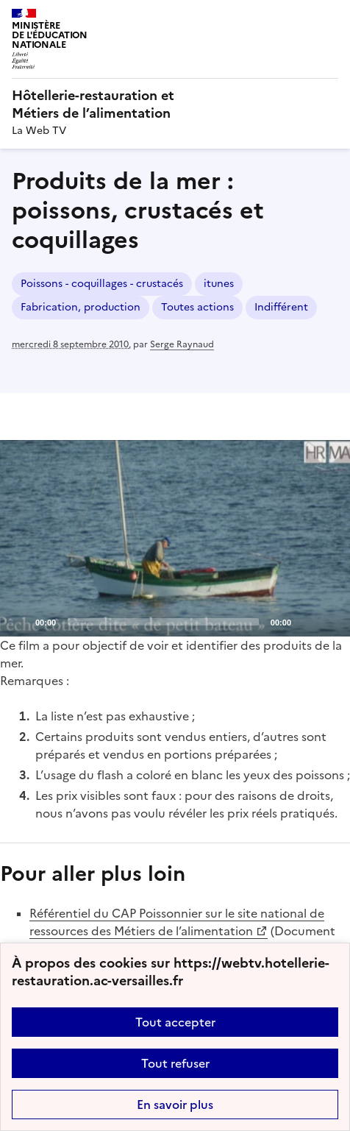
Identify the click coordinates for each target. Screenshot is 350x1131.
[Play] (175, 537)
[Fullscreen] (330, 621)
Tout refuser (175, 1063)
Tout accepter (175, 1022)
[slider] (163, 621)
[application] (175, 538)
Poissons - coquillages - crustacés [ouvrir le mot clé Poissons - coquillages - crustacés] (102, 283)
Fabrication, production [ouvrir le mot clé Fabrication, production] (80, 307)
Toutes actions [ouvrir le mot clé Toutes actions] (197, 307)
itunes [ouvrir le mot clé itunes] (219, 283)
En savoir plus (175, 1104)
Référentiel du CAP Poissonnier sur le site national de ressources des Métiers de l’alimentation (176, 922)
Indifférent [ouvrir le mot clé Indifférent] (281, 307)
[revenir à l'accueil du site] (175, 104)
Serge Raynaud (182, 344)
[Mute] (306, 621)
